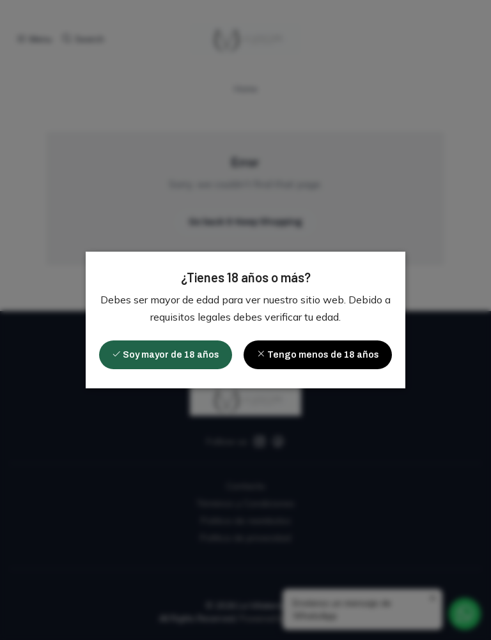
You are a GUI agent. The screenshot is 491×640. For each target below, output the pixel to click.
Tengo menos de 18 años (317, 354)
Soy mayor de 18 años (165, 354)
